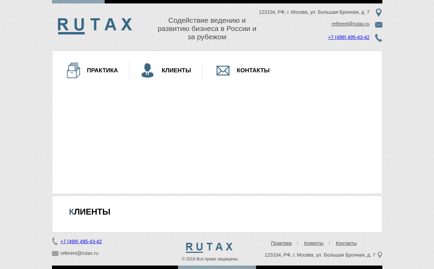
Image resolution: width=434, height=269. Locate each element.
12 (222, 206)
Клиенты (176, 70)
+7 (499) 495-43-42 (348, 37)
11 (217, 206)
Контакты (253, 70)
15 (202, 210)
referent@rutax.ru (351, 24)
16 (207, 210)
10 (212, 206)
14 (231, 206)
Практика (102, 70)
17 (212, 210)
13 (226, 206)
